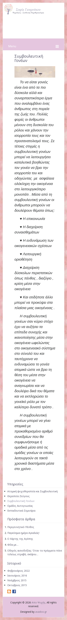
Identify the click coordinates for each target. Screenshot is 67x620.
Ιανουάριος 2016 (17, 575)
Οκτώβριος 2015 (17, 585)
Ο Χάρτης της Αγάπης (20, 538)
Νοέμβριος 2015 (16, 580)
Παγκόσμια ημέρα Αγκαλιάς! (23, 533)
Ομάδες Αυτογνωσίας (20, 505)
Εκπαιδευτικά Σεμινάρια (21, 510)
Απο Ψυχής (38, 602)
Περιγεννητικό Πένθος (20, 527)
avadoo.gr (41, 611)
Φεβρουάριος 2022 (18, 570)
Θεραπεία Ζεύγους (18, 496)
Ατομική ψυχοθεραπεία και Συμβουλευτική (32, 491)
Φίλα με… (12, 544)
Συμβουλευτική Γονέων (20, 501)
